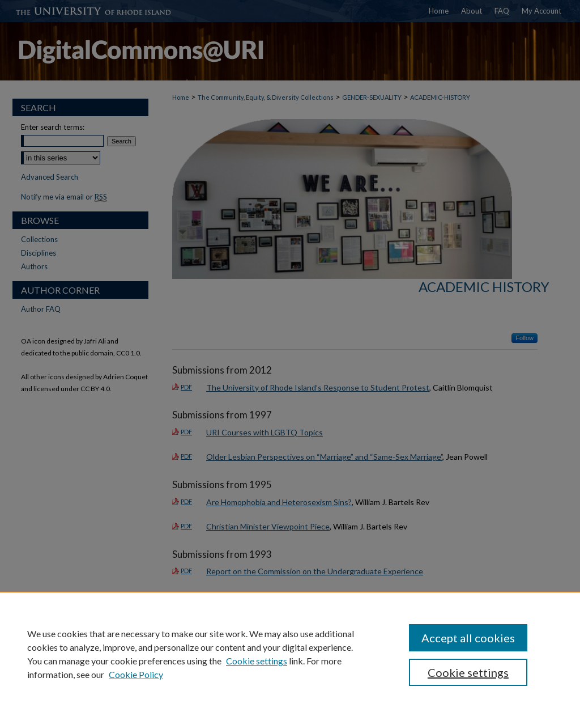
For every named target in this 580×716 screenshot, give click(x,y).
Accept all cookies (468, 638)
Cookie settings (256, 660)
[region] (290, 653)
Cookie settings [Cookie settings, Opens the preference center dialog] (468, 672)
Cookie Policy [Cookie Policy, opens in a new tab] (136, 674)
